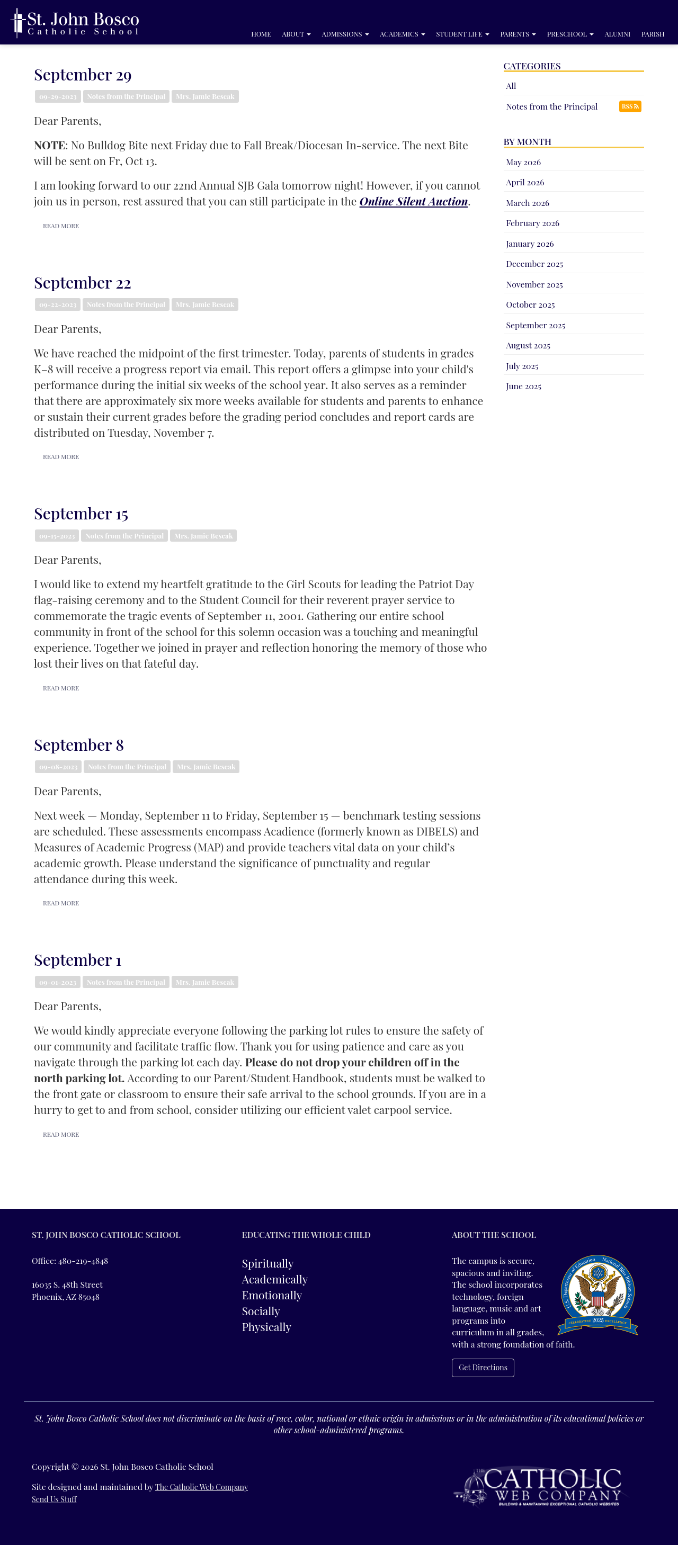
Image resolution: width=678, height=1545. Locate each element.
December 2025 (534, 263)
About (296, 33)
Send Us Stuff (54, 1499)
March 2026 (528, 202)
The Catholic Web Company (201, 1487)
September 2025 (536, 324)
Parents (518, 33)
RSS (630, 106)
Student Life (462, 33)
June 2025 (523, 385)
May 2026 (523, 161)
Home (261, 33)
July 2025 (522, 365)
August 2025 (528, 345)
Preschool (570, 33)
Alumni (618, 33)
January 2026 (530, 243)
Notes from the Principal (552, 106)
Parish (653, 33)
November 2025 (534, 284)
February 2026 (533, 222)
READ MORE (58, 225)
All (511, 85)
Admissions (345, 33)
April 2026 (525, 181)
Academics (402, 33)
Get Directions (483, 1367)
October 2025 (530, 304)
